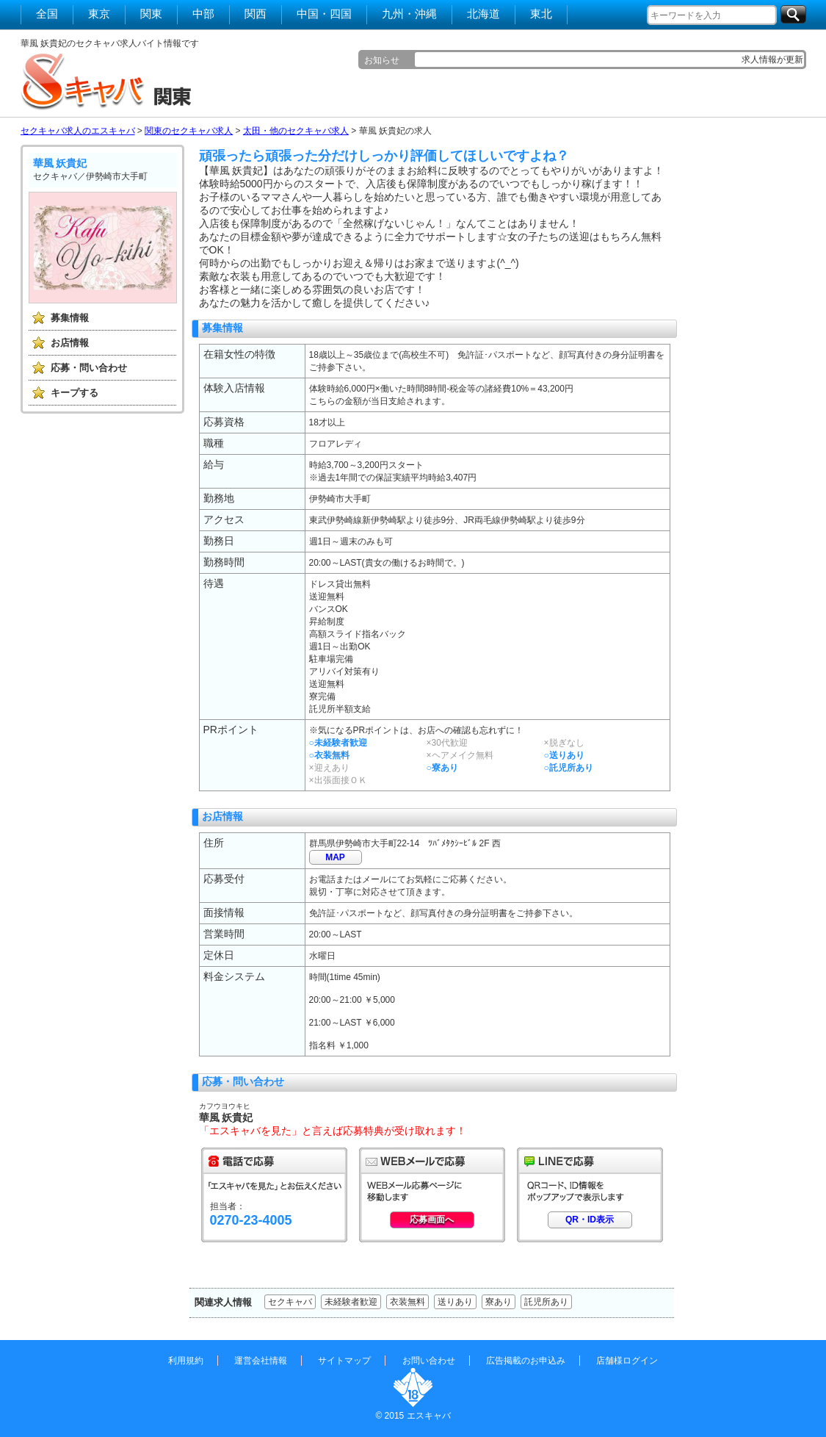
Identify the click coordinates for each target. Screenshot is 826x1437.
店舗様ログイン (627, 1360)
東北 (541, 13)
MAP (335, 857)
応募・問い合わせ (89, 367)
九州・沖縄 (409, 13)
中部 (203, 13)
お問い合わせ (428, 1360)
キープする (74, 392)
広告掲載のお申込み (525, 1360)
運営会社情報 (260, 1360)
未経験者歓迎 (351, 1302)
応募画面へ (432, 1219)
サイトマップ (344, 1360)
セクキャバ (290, 1302)
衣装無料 (407, 1302)
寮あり (498, 1302)
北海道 (483, 13)
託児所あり (546, 1302)
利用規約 (185, 1360)
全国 (47, 13)
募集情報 (70, 317)
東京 (99, 13)
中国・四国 (324, 13)
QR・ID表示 (589, 1219)
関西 (255, 13)
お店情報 (70, 342)
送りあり (455, 1302)
